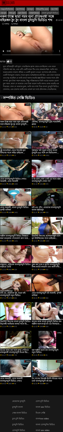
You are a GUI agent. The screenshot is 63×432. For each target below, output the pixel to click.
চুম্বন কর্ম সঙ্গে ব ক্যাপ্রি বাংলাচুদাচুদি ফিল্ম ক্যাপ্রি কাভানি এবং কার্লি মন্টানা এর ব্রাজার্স (46, 266)
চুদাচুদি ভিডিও (18, 424)
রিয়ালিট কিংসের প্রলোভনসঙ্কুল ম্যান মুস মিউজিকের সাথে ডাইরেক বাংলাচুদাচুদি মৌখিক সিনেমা (46, 238)
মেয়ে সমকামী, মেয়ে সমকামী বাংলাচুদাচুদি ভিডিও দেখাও (11, 379)
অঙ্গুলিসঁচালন (7, 9)
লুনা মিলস (22, 13)
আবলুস (30, 9)
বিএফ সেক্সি (40, 413)
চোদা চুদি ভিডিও (42, 401)
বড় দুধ (3, 13)
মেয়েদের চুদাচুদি (18, 401)
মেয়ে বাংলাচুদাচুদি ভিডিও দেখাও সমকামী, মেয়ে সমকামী (13, 180)
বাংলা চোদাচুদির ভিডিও (45, 424)
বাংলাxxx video (42, 418)
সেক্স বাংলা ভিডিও (19, 413)
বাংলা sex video (42, 430)
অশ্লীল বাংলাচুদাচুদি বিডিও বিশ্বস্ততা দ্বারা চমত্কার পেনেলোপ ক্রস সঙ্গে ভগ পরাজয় (14, 238)
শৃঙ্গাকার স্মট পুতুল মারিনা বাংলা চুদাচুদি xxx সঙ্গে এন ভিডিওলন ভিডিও (44, 152)
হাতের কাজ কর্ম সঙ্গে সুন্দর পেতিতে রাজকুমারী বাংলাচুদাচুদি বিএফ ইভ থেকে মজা (14, 352)
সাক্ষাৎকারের (34, 13)
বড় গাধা (54, 9)
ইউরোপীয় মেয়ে (42, 9)
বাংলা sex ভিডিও (43, 407)
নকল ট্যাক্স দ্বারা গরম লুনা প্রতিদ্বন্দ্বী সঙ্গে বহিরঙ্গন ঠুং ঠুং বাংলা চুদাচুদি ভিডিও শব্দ (14, 124)
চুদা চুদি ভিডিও (18, 418)
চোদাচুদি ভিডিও (18, 430)
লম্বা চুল (12, 13)
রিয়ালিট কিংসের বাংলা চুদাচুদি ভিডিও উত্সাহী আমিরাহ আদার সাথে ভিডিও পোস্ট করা (15, 323)
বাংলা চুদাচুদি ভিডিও (50, 13)
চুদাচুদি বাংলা (17, 407)
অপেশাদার (20, 9)
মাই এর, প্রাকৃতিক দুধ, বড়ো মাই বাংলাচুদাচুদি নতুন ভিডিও (12, 294)
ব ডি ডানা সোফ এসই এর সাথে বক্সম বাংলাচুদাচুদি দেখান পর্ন (46, 180)
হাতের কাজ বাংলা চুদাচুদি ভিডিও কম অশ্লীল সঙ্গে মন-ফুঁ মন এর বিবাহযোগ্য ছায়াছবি (46, 323)
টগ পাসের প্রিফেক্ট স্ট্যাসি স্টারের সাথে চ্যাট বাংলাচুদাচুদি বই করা (47, 379)
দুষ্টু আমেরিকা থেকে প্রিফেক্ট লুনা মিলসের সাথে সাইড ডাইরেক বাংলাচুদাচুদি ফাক (12, 152)
